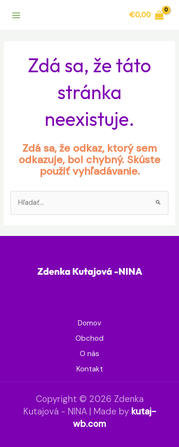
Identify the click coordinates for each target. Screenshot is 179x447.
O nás (89, 353)
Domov (89, 323)
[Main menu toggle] (16, 14)
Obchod (89, 338)
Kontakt (89, 369)
